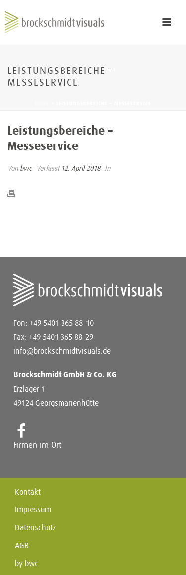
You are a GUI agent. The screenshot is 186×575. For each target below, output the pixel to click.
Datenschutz (35, 528)
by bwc (26, 564)
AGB (22, 546)
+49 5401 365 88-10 (61, 323)
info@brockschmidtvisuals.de (62, 351)
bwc (26, 168)
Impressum (33, 510)
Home (42, 103)
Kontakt (28, 492)
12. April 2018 (80, 168)
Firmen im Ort (37, 445)
